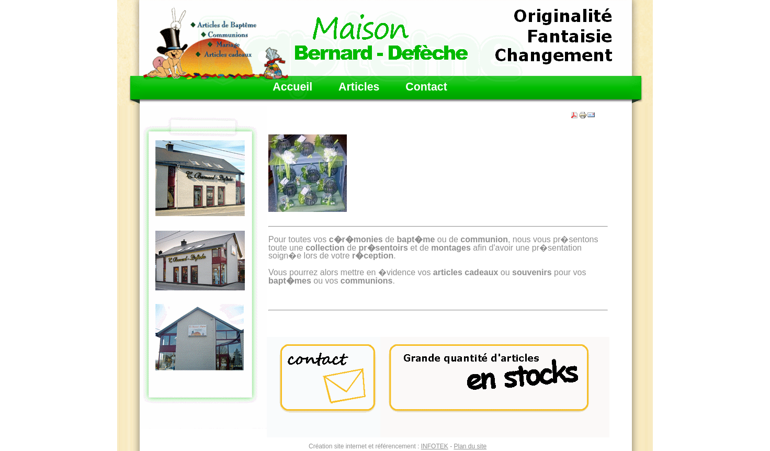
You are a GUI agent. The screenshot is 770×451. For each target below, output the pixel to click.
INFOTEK (434, 446)
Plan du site (470, 446)
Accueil (292, 87)
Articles (358, 87)
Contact (426, 87)
